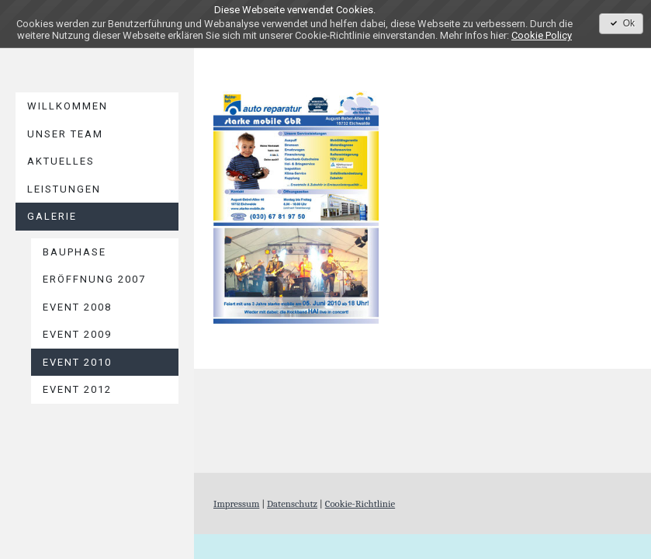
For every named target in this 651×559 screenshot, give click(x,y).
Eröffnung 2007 (94, 279)
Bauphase (74, 252)
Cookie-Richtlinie (360, 503)
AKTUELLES (61, 161)
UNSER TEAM (65, 134)
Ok (621, 23)
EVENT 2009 (77, 334)
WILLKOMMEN (67, 106)
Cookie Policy (541, 35)
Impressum (236, 503)
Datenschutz (292, 503)
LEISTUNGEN (64, 189)
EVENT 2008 (77, 307)
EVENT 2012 (77, 389)
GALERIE (52, 216)
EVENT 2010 (77, 362)
